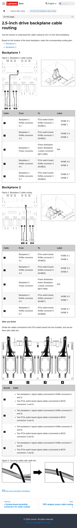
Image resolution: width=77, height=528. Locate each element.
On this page (8, 17)
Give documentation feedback (16, 491)
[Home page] (4, 11)
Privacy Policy (32, 523)
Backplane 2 (11, 47)
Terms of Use (45, 523)
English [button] (49, 4)
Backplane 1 (11, 44)
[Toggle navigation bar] (3, 3)
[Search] (66, 4)
